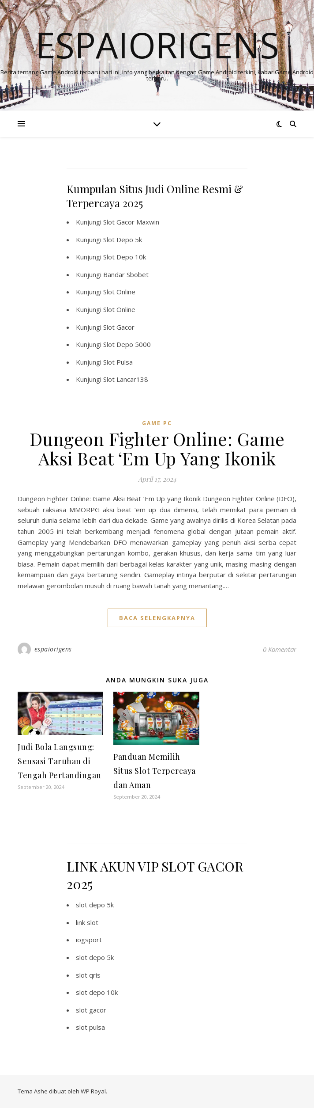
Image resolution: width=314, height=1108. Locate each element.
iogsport (89, 939)
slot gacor (91, 1009)
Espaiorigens (157, 44)
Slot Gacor (119, 327)
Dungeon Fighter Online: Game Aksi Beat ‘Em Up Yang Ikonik (157, 448)
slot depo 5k (95, 904)
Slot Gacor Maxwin (131, 221)
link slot (87, 922)
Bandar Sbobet (126, 274)
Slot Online (119, 291)
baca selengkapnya (157, 618)
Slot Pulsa (118, 362)
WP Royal (93, 1091)
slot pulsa (90, 1027)
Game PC (157, 423)
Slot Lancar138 (125, 379)
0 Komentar (279, 649)
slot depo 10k (97, 992)
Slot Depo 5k (122, 239)
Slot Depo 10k (124, 256)
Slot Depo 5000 (127, 344)
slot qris (88, 975)
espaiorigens (53, 649)
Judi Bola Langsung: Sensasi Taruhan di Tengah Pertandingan (59, 761)
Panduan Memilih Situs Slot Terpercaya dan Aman (154, 770)
